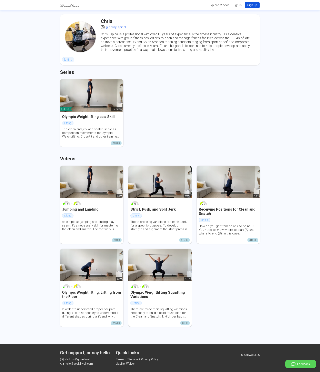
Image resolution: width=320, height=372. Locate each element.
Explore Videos (219, 5)
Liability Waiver (125, 363)
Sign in (237, 5)
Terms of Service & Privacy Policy (137, 359)
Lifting (68, 59)
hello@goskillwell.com (76, 363)
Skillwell (70, 5)
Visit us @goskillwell (75, 359)
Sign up (252, 5)
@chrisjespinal (116, 27)
